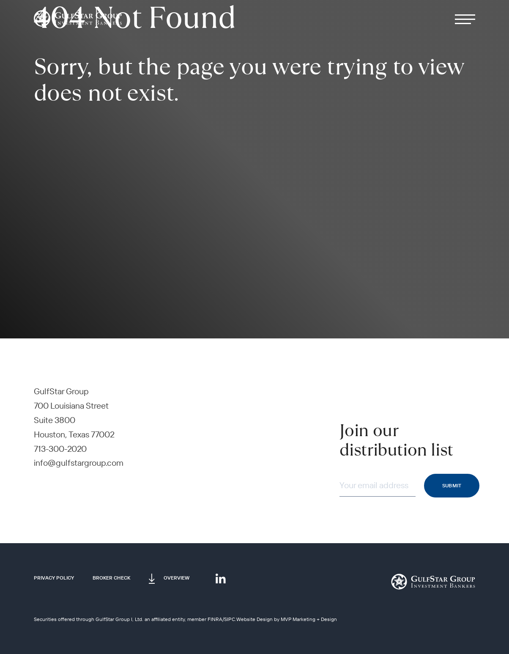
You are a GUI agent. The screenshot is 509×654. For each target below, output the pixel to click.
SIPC (229, 619)
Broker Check (111, 577)
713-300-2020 (60, 448)
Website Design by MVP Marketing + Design (286, 619)
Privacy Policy (54, 577)
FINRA (215, 619)
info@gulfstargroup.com (78, 462)
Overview (176, 577)
